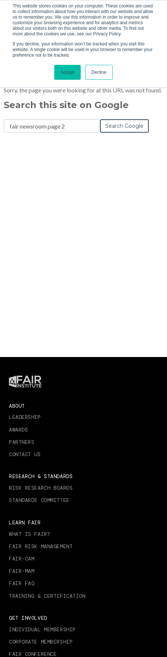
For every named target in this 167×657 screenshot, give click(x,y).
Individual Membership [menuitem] (42, 629)
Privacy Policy (107, 34)
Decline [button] (98, 72)
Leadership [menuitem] (25, 417)
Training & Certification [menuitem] (47, 596)
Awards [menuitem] (18, 429)
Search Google (124, 126)
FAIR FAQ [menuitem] (21, 583)
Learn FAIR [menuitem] (25, 522)
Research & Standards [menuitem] (41, 476)
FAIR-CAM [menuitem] (21, 558)
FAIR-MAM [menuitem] (21, 571)
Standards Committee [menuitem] (39, 500)
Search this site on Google (66, 105)
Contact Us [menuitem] (25, 454)
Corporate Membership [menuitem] (41, 641)
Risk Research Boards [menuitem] (41, 487)
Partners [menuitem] (21, 442)
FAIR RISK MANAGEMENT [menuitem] (41, 546)
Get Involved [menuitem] (28, 618)
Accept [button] (67, 72)
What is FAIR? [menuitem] (29, 534)
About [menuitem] (17, 405)
